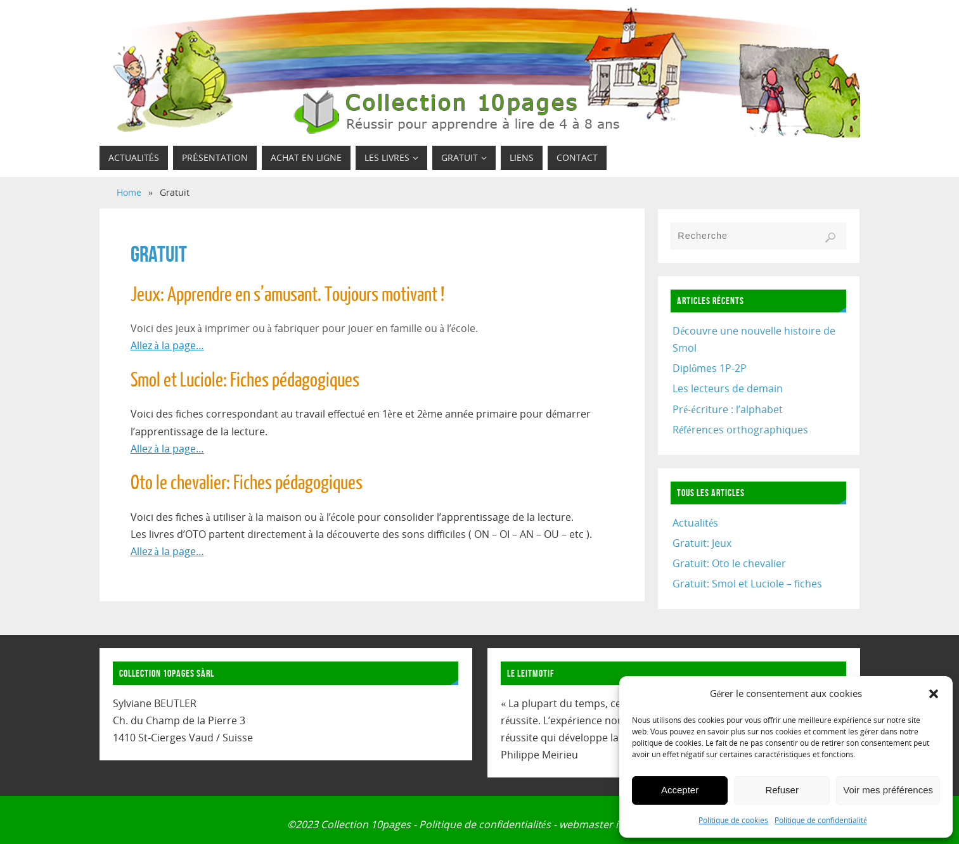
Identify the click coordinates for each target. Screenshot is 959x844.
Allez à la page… (167, 345)
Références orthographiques (740, 430)
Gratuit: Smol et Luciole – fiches (747, 584)
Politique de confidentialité (820, 820)
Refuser (782, 789)
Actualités (695, 523)
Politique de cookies (733, 820)
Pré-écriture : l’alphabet (727, 409)
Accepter (679, 789)
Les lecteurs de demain (728, 388)
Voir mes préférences (888, 789)
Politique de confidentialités (485, 824)
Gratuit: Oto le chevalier (729, 563)
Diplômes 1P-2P (710, 368)
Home (129, 192)
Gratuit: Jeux (702, 543)
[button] (933, 693)
